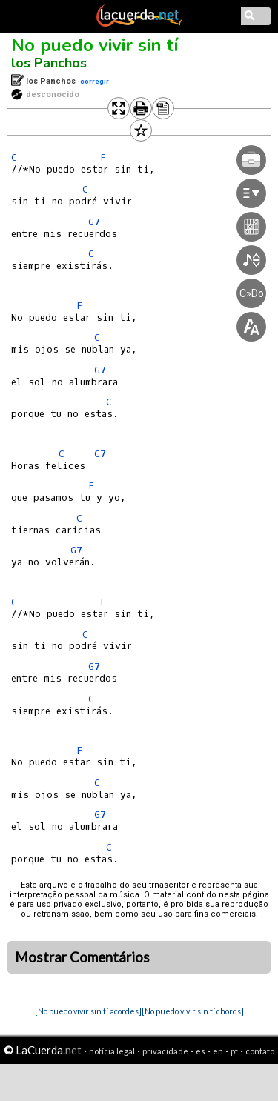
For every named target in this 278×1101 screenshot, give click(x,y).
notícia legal (112, 1051)
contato (259, 1051)
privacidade (165, 1051)
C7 (100, 454)
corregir (94, 81)
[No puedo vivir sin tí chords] (193, 1011)
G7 (76, 550)
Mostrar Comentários (82, 957)
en (218, 1051)
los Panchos (49, 63)
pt (234, 1051)
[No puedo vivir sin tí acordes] (88, 1011)
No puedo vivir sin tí (95, 45)
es (200, 1051)
